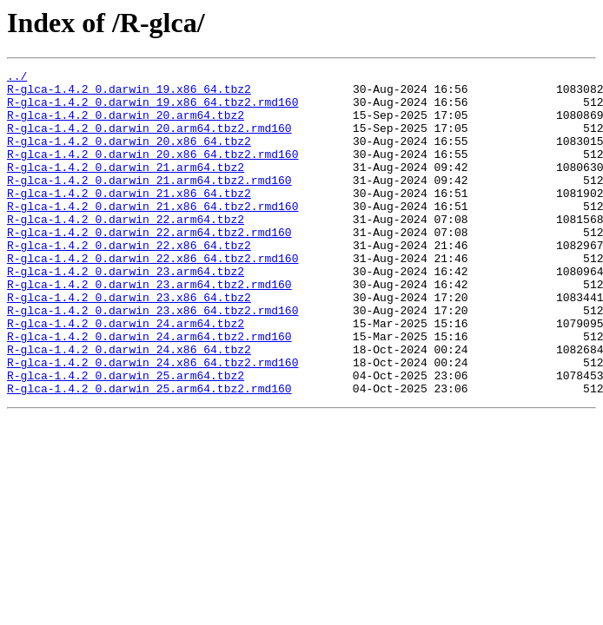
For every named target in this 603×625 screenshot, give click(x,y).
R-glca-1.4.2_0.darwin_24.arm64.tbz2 (125, 375)
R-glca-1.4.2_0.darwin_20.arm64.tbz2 (125, 125)
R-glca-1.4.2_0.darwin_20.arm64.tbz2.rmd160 (149, 140)
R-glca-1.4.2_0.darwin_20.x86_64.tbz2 (129, 156)
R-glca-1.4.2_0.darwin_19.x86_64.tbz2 (129, 94)
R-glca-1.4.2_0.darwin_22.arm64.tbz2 (125, 250)
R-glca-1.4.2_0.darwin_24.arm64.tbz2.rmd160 (149, 390)
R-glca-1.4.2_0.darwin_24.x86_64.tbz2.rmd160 (152, 422)
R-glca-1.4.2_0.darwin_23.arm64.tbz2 (125, 312)
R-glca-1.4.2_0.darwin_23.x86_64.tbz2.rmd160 (152, 359)
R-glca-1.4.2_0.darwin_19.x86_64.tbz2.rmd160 (152, 109)
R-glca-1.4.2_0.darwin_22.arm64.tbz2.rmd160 (149, 265)
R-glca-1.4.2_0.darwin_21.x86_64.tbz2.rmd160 (152, 234)
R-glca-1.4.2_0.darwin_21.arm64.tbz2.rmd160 (149, 203)
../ (17, 78)
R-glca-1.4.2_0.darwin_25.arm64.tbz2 (125, 437)
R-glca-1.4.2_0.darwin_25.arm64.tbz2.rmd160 (149, 453)
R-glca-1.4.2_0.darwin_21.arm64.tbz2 (125, 187)
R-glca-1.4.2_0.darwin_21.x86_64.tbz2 (129, 219)
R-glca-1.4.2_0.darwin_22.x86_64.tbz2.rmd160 (152, 297)
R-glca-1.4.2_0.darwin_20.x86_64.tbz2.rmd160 (152, 172)
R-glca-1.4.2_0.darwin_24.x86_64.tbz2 (129, 406)
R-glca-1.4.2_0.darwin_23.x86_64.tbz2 (129, 344)
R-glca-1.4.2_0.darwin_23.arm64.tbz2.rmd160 (149, 328)
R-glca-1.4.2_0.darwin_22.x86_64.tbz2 (129, 281)
